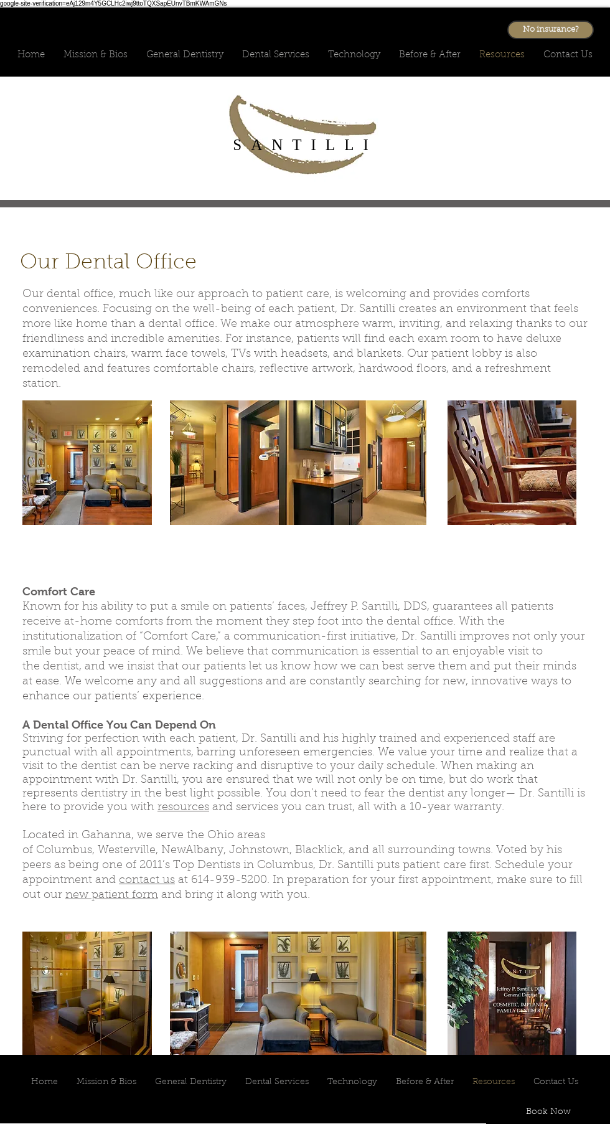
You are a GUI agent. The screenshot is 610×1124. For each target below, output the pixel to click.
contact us (147, 880)
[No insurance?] (550, 30)
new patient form (111, 895)
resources (183, 807)
